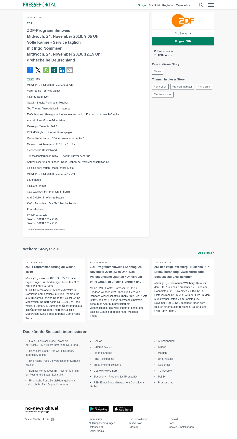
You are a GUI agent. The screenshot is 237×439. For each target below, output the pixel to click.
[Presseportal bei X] (46, 419)
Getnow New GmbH (105, 370)
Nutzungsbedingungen (102, 423)
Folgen (183, 41)
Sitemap (134, 427)
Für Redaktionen (138, 419)
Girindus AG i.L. (103, 347)
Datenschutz (96, 427)
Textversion (135, 423)
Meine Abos (183, 5)
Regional (167, 5)
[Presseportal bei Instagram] (51, 419)
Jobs (171, 423)
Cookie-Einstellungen (181, 427)
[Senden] (69, 70)
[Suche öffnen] (201, 5)
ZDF (29, 23)
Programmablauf (182, 87)
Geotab (98, 341)
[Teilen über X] (38, 70)
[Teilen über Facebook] (30, 70)
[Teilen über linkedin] (62, 70)
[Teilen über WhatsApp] (46, 70)
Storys (142, 5)
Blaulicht (154, 5)
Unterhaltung (165, 358)
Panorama (160, 94)
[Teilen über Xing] (54, 70)
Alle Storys (183, 33)
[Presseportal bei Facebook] (42, 419)
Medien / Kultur (181, 94)
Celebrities (164, 364)
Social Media (96, 431)
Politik (161, 376)
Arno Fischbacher (104, 358)
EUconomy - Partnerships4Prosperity (115, 376)
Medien (162, 352)
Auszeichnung (166, 341)
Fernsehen (160, 87)
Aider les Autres (103, 352)
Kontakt (173, 419)
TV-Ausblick (165, 370)
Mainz (30, 78)
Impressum (95, 419)
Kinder (162, 347)
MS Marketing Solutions (107, 364)
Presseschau (165, 382)
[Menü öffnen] (211, 5)
